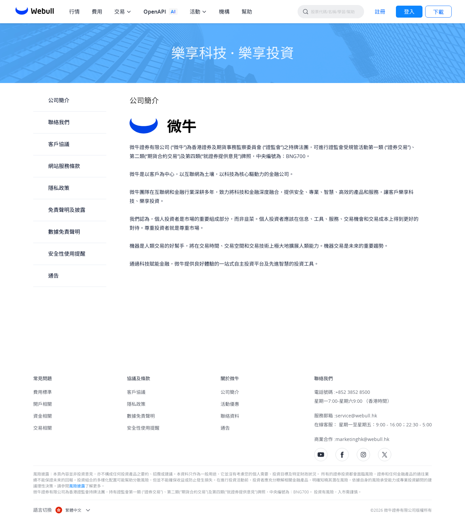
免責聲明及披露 (66, 210)
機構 (224, 11)
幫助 (246, 11)
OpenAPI (154, 11)
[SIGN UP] (380, 11)
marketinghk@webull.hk (362, 439)
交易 (119, 11)
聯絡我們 (58, 122)
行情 (74, 11)
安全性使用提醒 (66, 253)
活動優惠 (230, 404)
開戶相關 (42, 404)
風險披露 (77, 485)
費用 (97, 11)
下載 (438, 12)
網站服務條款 (64, 166)
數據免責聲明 (64, 231)
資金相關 (42, 416)
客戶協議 (58, 144)
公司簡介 (58, 100)
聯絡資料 (230, 416)
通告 (53, 275)
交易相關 (42, 428)
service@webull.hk (356, 415)
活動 (195, 11)
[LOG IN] (409, 12)
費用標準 (42, 392)
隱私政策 (58, 188)
